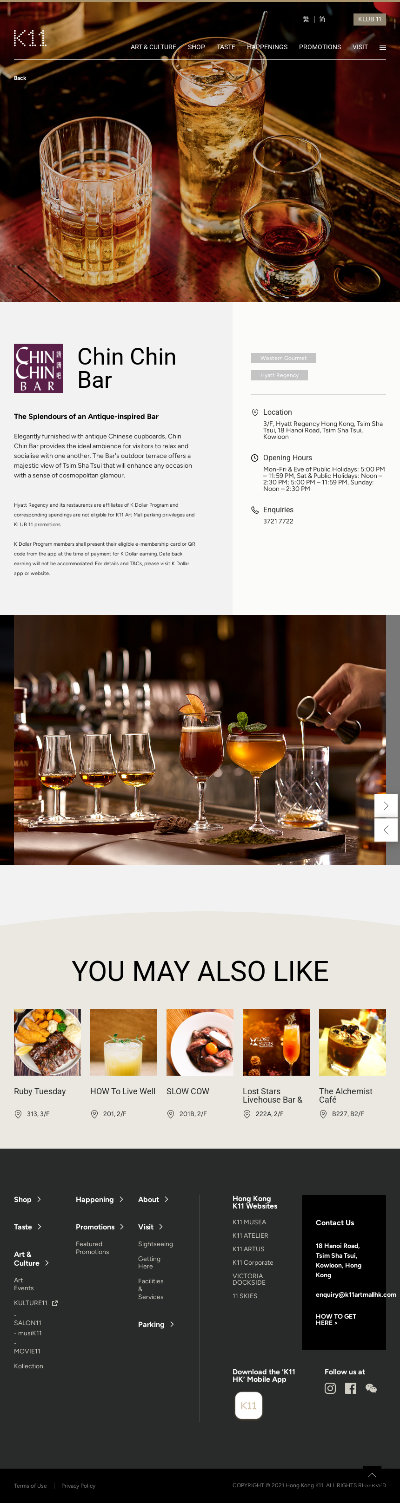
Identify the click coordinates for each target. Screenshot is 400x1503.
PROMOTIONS (320, 47)
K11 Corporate (253, 1263)
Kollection (28, 1366)
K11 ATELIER (250, 1236)
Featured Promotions (92, 1248)
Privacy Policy (78, 1486)
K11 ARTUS (249, 1249)
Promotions (95, 1226)
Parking (151, 1324)
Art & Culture (27, 1259)
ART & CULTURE (153, 47)
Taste (23, 1226)
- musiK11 (28, 1333)
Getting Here (149, 1263)
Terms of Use (30, 1486)
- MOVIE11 (27, 1347)
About (148, 1199)
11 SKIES (245, 1296)
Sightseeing (155, 1244)
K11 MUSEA (249, 1222)
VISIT (360, 47)
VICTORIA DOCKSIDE (249, 1279)
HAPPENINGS (267, 47)
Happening (95, 1199)
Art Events (24, 1284)
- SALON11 (27, 1319)
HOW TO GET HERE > (336, 1320)
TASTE (226, 47)
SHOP (196, 47)
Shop (23, 1199)
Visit (145, 1226)
